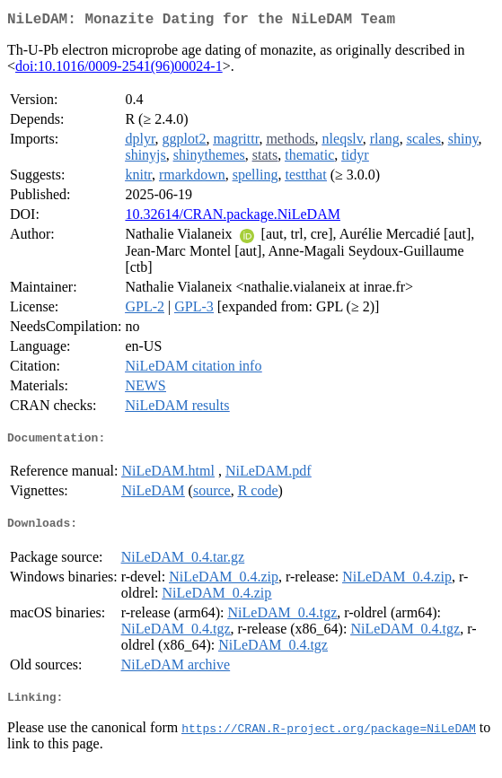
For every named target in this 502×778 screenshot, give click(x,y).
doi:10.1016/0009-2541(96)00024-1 (119, 69)
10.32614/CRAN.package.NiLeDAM (232, 217)
